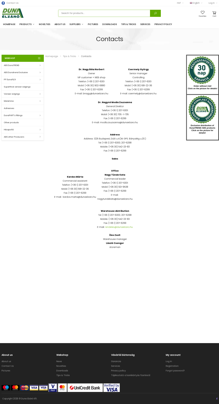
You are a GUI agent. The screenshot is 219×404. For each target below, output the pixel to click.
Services (145, 24)
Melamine (9, 101)
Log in (212, 2)
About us (59, 24)
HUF (179, 2)
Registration (172, 366)
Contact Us (12, 2)
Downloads (109, 24)
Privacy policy (163, 24)
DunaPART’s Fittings (13, 115)
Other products (11, 122)
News (59, 361)
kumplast (202, 109)
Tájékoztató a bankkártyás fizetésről (130, 375)
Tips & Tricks (128, 24)
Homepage (9, 24)
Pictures (93, 24)
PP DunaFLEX (10, 79)
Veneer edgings (12, 93)
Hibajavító (9, 129)
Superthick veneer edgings (17, 86)
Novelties (44, 24)
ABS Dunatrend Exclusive (16, 72)
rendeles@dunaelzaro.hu (119, 227)
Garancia (116, 361)
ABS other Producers (14, 136)
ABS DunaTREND (11, 65)
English (195, 2)
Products (25, 24)
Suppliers (75, 24)
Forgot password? (175, 370)
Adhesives (9, 108)
